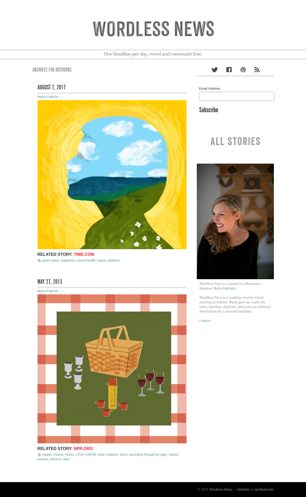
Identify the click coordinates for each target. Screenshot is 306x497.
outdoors (114, 260)
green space (51, 260)
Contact (205, 321)
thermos (55, 459)
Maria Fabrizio (48, 97)
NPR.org (83, 448)
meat (101, 454)
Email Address (209, 88)
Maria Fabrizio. (224, 288)
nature (101, 260)
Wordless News (220, 489)
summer (43, 459)
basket (47, 454)
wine (66, 459)
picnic (124, 454)
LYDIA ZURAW (86, 454)
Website (243, 489)
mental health (86, 260)
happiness (68, 260)
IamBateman (264, 489)
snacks (173, 454)
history (69, 454)
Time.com (84, 254)
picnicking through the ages (148, 454)
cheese (58, 454)
